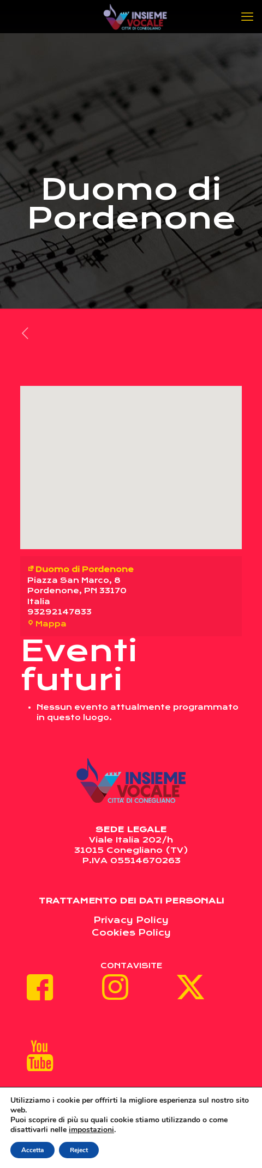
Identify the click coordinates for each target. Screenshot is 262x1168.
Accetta (32, 1150)
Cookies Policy (131, 932)
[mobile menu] (247, 16)
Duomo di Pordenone (80, 569)
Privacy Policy (131, 920)
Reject (79, 1150)
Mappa (47, 623)
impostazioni (91, 1130)
